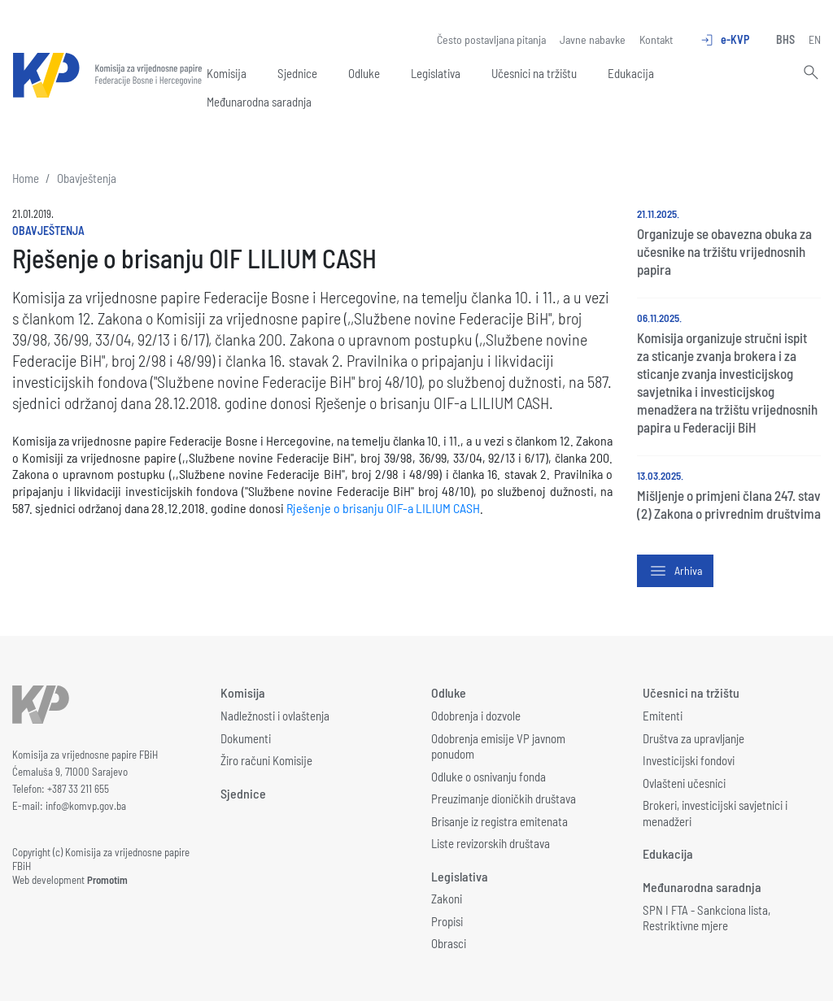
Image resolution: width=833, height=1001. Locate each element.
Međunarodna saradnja (259, 101)
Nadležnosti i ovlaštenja (274, 715)
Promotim (107, 879)
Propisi (447, 921)
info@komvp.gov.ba (86, 805)
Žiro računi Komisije (266, 760)
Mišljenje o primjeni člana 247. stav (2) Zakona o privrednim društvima (729, 504)
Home (25, 178)
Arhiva (675, 570)
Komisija (226, 73)
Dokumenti (245, 738)
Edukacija (631, 73)
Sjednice (297, 73)
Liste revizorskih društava (490, 843)
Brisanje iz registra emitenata (499, 821)
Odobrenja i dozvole (476, 715)
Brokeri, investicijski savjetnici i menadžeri (715, 813)
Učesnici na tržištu (534, 73)
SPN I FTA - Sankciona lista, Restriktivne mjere (706, 918)
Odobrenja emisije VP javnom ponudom (498, 746)
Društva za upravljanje (693, 738)
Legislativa (435, 73)
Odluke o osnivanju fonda (488, 776)
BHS (785, 39)
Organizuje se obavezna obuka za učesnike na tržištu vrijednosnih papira (724, 251)
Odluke (364, 73)
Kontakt (656, 39)
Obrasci (448, 943)
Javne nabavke (593, 39)
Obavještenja (86, 178)
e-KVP (724, 40)
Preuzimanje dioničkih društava (503, 798)
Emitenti (663, 715)
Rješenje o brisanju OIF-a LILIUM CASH (383, 508)
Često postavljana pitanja (491, 39)
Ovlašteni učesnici (684, 783)
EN (815, 39)
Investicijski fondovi (689, 760)
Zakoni (446, 898)
